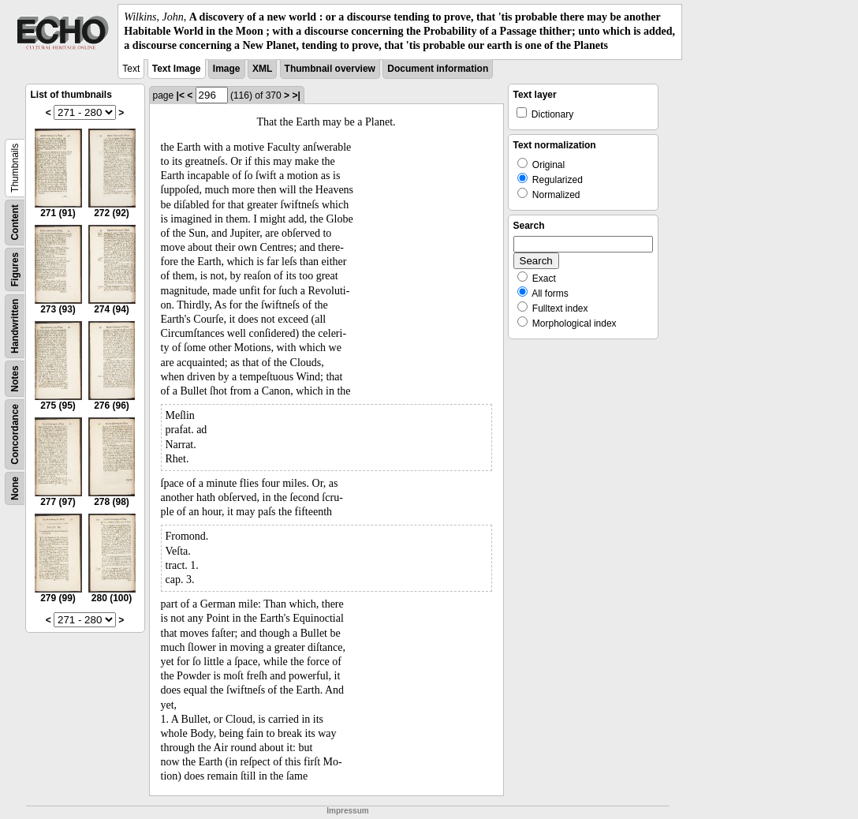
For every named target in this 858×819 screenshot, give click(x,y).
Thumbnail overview (330, 68)
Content (15, 222)
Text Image (176, 68)
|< (181, 95)
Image (227, 68)
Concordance (15, 434)
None (15, 488)
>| (296, 95)
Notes (15, 378)
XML (262, 68)
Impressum (347, 810)
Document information (437, 68)
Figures (15, 269)
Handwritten (15, 325)
